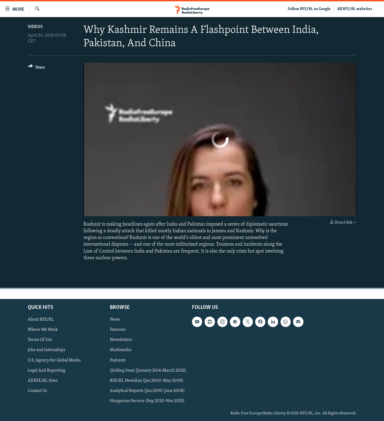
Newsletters (121, 340)
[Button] (36, 68)
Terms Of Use (40, 340)
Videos (35, 26)
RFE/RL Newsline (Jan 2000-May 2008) (146, 381)
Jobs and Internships (46, 350)
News (115, 319)
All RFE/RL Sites (43, 381)
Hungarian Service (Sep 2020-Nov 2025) (147, 401)
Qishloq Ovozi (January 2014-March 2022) (148, 370)
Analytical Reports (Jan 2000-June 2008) (147, 391)
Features (118, 330)
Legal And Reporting (46, 370)
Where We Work (43, 330)
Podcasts (118, 360)
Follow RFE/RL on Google (309, 9)
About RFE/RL (41, 319)
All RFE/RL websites (354, 9)
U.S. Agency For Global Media (54, 360)
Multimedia (120, 350)
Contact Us (37, 391)
